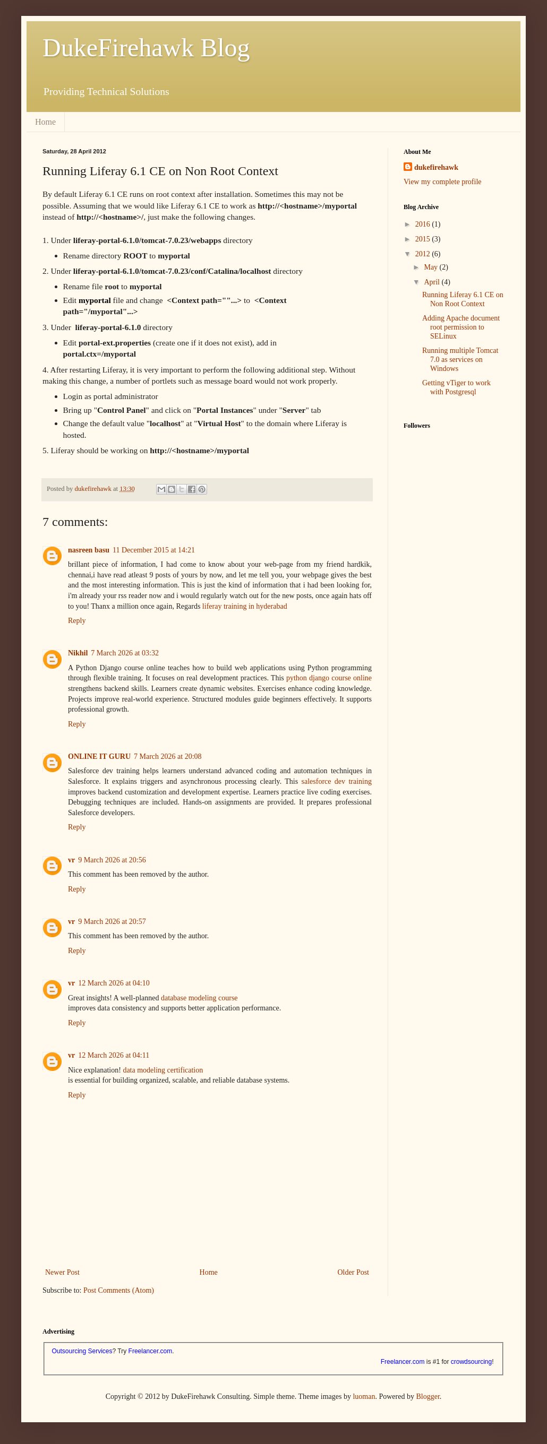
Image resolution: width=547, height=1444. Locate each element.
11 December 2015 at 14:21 (154, 550)
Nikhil (78, 653)
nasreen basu (88, 550)
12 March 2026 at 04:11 (113, 1055)
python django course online (329, 678)
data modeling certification (163, 1070)
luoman (364, 1396)
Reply (77, 621)
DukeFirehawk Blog (146, 47)
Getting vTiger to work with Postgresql (456, 387)
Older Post (354, 1272)
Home (45, 121)
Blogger (427, 1396)
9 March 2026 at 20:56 (112, 860)
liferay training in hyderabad (244, 606)
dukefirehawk (436, 167)
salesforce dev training (337, 781)
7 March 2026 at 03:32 (125, 653)
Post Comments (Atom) (118, 1290)
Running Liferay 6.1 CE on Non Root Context (462, 299)
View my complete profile (443, 182)
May (431, 267)
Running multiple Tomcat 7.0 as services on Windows (460, 360)
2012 (423, 254)
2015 (423, 239)
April (432, 282)
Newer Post (62, 1272)
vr (71, 860)
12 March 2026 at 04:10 (114, 983)
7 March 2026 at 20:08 (168, 756)
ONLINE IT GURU (99, 756)
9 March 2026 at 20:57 (112, 922)
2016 (423, 224)
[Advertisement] (457, 588)
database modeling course (199, 998)
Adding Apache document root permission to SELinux (461, 327)
